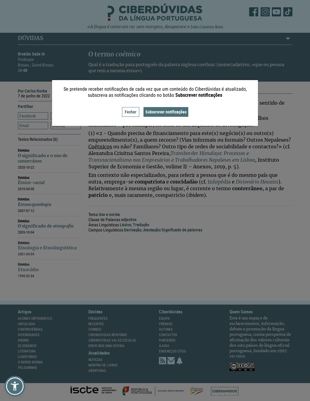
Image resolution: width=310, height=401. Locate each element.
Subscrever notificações (165, 112)
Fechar (131, 112)
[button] (15, 386)
